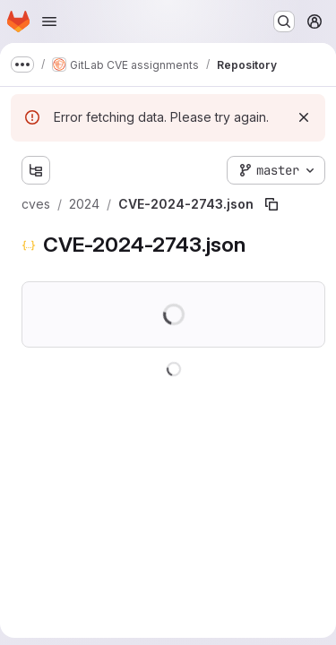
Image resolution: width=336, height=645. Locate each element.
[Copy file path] (271, 204)
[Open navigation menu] (49, 21)
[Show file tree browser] (36, 170)
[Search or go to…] (284, 21)
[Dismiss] (303, 117)
